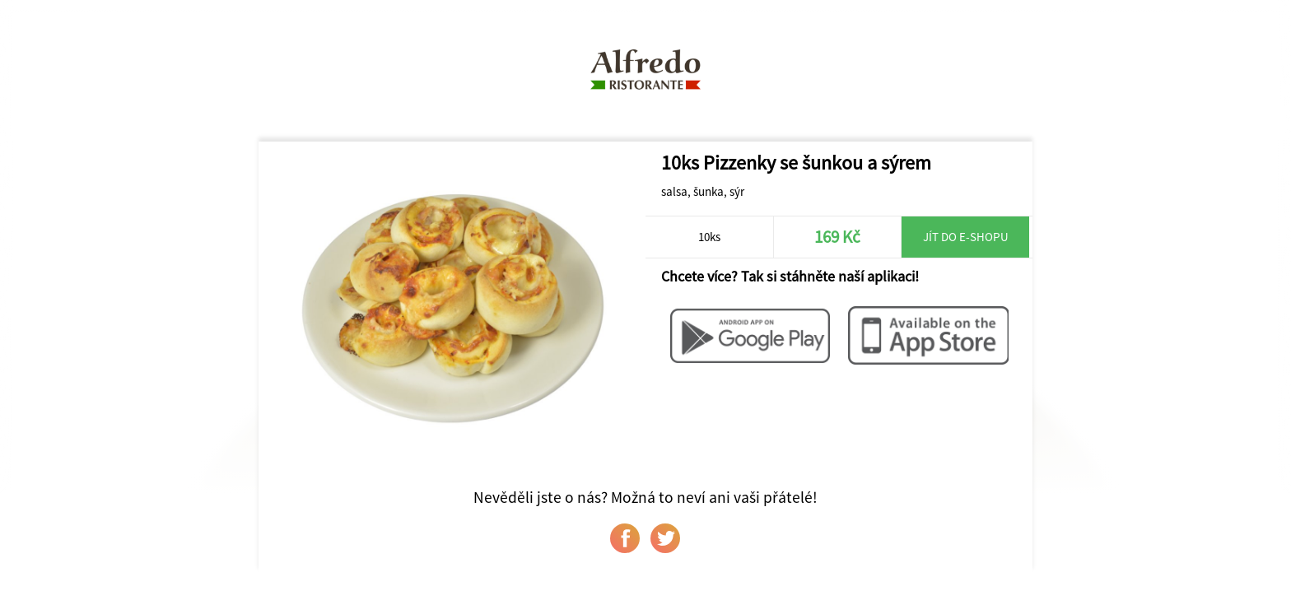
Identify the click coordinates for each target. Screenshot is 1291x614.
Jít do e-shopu (966, 236)
